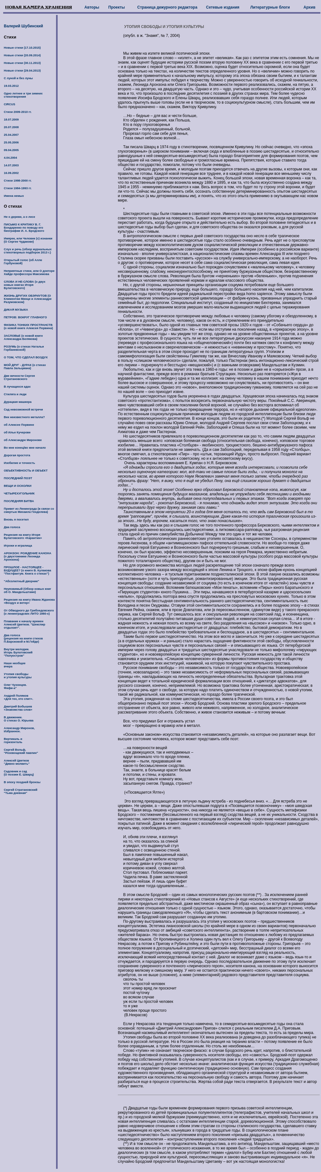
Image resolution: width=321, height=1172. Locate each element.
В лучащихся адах (17, 386)
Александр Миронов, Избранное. (19, 730)
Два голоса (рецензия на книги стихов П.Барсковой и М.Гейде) (23, 638)
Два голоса (12, 527)
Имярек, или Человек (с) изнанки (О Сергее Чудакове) (28, 240)
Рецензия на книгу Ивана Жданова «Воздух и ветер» (29, 601)
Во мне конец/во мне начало (25, 447)
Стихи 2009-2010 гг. (18, 112)
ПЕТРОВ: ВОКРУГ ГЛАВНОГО (25, 317)
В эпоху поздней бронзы (22, 782)
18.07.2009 (11, 119)
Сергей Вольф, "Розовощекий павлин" (21, 751)
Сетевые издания (222, 7)
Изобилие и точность (19, 463)
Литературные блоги (270, 7)
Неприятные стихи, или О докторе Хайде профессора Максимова (29, 272)
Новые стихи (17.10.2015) (22, 47)
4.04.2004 (10, 157)
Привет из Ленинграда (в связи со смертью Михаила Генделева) (29, 510)
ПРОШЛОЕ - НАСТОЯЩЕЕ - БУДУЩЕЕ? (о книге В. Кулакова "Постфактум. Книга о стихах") (27, 570)
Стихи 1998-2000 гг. (18, 180)
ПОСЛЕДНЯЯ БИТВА (19, 501)
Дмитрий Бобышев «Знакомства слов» (18, 708)
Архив (309, 7)
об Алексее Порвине (19, 424)
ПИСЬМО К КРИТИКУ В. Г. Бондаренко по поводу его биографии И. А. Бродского (24, 227)
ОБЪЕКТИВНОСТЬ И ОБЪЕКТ (25, 470)
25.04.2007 (11, 134)
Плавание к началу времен (23, 621)
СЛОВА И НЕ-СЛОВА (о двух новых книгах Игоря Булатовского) (24, 285)
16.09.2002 (11, 173)
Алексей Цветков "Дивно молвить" (17, 762)
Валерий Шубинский (23, 26)
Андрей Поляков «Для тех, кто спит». (18, 697)
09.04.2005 (11, 150)
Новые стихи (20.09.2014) (22, 55)
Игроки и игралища (18, 545)
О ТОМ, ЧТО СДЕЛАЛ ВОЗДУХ (26, 357)
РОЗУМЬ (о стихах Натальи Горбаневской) (24, 348)
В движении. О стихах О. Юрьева (18, 719)
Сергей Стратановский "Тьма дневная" (20, 791)
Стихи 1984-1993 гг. (18, 188)
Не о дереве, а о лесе (19, 216)
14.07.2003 (11, 165)
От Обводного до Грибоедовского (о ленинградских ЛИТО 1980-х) (29, 612)
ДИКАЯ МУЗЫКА (16, 309)
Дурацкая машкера (18, 401)
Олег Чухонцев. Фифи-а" (15, 686)
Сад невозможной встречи (23, 409)
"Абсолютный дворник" (21, 581)
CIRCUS (9, 104)
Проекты (116, 7)
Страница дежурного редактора (167, 7)
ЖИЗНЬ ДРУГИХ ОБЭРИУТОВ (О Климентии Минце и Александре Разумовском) (28, 299)
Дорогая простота (17, 455)
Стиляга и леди (15, 394)
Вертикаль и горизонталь (13, 740)
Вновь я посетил (16, 519)
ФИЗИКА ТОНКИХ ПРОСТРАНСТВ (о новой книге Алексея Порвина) (28, 326)
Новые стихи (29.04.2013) (22, 70)
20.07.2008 (11, 127)
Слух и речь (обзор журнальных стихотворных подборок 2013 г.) (28, 251)
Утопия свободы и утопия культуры (18, 675)
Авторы (91, 7)
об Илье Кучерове (17, 432)
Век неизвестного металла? (24, 417)
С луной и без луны (18, 78)
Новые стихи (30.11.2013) (22, 63)
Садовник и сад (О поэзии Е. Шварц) (19, 773)
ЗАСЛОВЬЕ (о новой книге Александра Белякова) (23, 337)
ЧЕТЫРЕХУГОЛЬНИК (19, 493)
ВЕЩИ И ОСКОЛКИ (18, 485)
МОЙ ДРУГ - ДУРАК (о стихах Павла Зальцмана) (25, 366)
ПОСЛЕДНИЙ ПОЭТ (18, 478)
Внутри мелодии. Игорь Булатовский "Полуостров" (18, 652)
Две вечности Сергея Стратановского (19, 377)
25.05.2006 (11, 142)
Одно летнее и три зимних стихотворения (23, 95)
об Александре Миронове (23, 440)
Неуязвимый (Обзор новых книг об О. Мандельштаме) (27, 590)
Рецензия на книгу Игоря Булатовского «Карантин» (23, 536)
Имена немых (14, 195)
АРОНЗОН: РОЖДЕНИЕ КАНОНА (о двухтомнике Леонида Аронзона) (27, 556)
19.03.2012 (11, 85)
